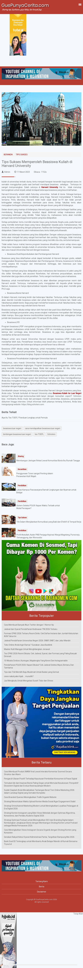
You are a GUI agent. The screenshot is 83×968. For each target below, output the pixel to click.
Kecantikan (22, 469)
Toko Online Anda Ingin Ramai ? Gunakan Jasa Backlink (28, 645)
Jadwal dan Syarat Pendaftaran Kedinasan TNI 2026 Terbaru (30, 629)
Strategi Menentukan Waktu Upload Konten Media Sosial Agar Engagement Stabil (39, 801)
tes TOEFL (39, 434)
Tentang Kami (41, 881)
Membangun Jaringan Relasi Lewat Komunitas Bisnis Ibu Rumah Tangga (48, 460)
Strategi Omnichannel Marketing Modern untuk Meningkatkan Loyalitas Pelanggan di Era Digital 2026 (41, 807)
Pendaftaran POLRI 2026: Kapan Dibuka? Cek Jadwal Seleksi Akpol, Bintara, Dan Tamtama (39, 666)
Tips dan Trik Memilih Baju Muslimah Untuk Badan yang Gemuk (31, 672)
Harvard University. (49, 187)
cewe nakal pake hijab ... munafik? (19, 676)
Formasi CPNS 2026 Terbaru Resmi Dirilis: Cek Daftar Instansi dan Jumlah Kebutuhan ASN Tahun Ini (41, 634)
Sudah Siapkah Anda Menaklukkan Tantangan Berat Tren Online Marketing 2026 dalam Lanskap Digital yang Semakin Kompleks (39, 791)
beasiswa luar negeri (12, 428)
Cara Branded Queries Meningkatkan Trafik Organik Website (30, 797)
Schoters (51, 434)
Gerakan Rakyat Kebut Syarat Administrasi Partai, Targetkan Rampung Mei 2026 (39, 837)
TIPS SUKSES (22, 154)
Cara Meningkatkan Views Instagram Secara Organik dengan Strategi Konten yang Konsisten (40, 831)
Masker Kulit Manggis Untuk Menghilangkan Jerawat (27, 649)
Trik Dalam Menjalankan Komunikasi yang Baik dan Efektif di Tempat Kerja (48, 522)
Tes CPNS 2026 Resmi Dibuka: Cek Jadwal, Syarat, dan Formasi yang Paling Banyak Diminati (40, 654)
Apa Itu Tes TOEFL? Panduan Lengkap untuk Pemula (25, 418)
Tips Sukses (22, 518)
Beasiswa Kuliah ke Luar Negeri (67, 393)
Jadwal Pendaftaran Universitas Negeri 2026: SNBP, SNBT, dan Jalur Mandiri (37, 640)
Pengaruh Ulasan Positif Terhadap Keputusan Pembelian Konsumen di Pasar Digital (40, 779)
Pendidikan (22, 486)
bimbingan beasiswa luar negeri (17, 434)
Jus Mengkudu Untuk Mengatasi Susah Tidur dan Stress (28, 681)
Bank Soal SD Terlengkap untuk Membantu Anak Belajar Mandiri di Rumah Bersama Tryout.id (40, 842)
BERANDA (8, 154)
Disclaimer (41, 892)
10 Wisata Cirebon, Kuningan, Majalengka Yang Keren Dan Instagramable (36, 660)
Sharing (21, 456)
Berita (41, 886)
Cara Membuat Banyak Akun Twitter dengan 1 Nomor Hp (29, 625)
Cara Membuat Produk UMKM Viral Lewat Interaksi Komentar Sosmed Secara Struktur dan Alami (38, 772)
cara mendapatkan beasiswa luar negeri (42, 428)
